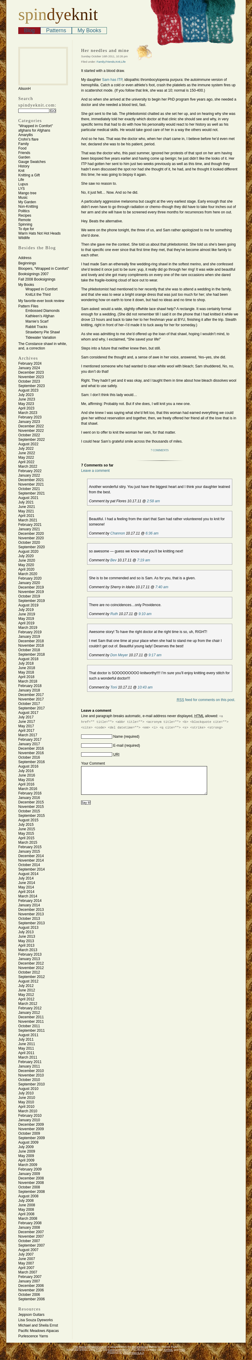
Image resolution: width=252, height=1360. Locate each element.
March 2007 (27, 1272)
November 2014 (31, 860)
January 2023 (29, 422)
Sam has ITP (112, 80)
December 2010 (31, 1071)
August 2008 (28, 1196)
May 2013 (26, 941)
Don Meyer (119, 655)
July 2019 (26, 610)
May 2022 (26, 457)
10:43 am (145, 687)
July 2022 (26, 448)
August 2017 (28, 713)
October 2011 (29, 1026)
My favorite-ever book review (41, 301)
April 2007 (26, 1268)
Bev (113, 560)
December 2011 (31, 1017)
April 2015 (26, 838)
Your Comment (93, 763)
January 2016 (29, 798)
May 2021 (26, 511)
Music (23, 197)
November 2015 (31, 807)
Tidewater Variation (40, 337)
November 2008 (31, 1183)
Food (22, 148)
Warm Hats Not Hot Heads (39, 233)
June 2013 (26, 936)
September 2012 (31, 977)
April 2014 (26, 892)
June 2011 (26, 1044)
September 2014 (31, 869)
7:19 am (143, 560)
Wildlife (24, 238)
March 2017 (27, 735)
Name (118, 736)
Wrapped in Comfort (41, 289)
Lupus (23, 184)
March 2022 (27, 466)
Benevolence (140, 1346)
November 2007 (31, 1236)
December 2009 (31, 1124)
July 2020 (26, 556)
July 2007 (26, 1254)
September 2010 (31, 1084)
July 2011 (26, 1039)
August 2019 (28, 605)
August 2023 (28, 390)
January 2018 (29, 690)
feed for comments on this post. (206, 700)
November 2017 (31, 699)
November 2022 (31, 431)
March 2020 (27, 574)
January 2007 (29, 1281)
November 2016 (31, 753)
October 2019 (29, 596)
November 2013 (31, 914)
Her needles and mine (105, 50)
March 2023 (27, 413)
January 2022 (29, 475)
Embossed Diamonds (42, 311)
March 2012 (27, 1004)
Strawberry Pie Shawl (42, 332)
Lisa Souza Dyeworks (35, 1320)
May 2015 (26, 833)
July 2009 (26, 1147)
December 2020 (31, 534)
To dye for (26, 229)
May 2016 (26, 780)
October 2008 (29, 1187)
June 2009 (26, 1151)
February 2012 (30, 1008)
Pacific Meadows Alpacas (38, 1331)
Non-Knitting (28, 206)
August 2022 (28, 444)
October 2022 (29, 435)
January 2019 (29, 636)
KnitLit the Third (38, 294)
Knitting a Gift (29, 175)
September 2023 (31, 386)
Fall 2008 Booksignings (36, 279)
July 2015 (26, 825)
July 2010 (26, 1093)
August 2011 (28, 1035)
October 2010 (29, 1080)
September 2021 (31, 493)
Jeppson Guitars (31, 1315)
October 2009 (29, 1133)
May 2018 (26, 672)
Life (21, 180)
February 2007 (30, 1277)
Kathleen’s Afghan (39, 316)
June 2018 (26, 668)
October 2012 (29, 972)
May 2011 (26, 1048)
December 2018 (31, 641)
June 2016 (26, 775)
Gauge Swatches (31, 162)
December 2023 (31, 372)
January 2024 (29, 368)
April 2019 (26, 623)
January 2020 (29, 583)
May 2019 (26, 619)
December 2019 (31, 587)
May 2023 (26, 404)
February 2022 (30, 471)
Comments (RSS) (119, 1349)
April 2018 (26, 677)
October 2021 (29, 489)
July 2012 (26, 986)
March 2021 (27, 520)
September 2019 (31, 601)
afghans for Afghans (34, 130)
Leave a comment (95, 471)
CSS (182, 1349)
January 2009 (29, 1174)
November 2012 (31, 968)
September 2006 (31, 1299)
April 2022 (26, 462)
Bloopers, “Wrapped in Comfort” (43, 269)
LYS (21, 189)
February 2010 (30, 1115)
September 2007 (31, 1245)
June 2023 (26, 399)
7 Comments (160, 450)
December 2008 (31, 1178)
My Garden (27, 202)
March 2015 (27, 842)
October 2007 (29, 1241)
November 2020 (31, 538)
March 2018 (27, 681)
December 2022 (31, 426)
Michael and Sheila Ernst (38, 1325)
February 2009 (30, 1169)
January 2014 (29, 905)
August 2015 (28, 820)
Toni (113, 687)
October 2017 (29, 704)
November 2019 (31, 592)
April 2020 (26, 569)
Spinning (25, 224)
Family (23, 144)
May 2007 (26, 1263)
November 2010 (31, 1075)
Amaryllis (25, 135)
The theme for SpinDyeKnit (90, 1346)
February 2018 (30, 686)
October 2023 (29, 381)
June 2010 (26, 1098)
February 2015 (30, 847)
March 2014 (27, 896)
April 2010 (26, 1107)
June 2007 (26, 1259)
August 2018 (28, 659)
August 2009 (28, 1142)
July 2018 (26, 663)
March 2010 (27, 1111)
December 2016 (31, 748)
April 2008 (26, 1214)
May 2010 (26, 1102)
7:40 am (161, 587)
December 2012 (31, 963)
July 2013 (26, 932)
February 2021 (30, 525)
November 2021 (31, 484)
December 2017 (31, 695)
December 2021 (31, 480)
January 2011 (29, 1066)
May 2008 (26, 1209)
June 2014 (26, 883)
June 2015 (26, 829)
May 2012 (26, 995)
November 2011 (31, 1021)
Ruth (114, 614)
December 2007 (31, 1232)
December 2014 (31, 856)
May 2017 (26, 726)
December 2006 (31, 1286)
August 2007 (28, 1250)
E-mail (118, 745)
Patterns (56, 30)
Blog (29, 30)
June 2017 (26, 722)
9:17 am (154, 655)
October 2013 (29, 919)
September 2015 (31, 816)
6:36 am (151, 533)
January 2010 (29, 1120)
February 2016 (30, 793)
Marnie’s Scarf (36, 321)
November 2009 (31, 1129)
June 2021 (26, 507)
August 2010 (28, 1089)
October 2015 (29, 811)
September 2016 (31, 762)
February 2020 (30, 578)
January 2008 (29, 1227)
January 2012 (29, 1013)
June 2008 (26, 1205)
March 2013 (27, 950)
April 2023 (26, 408)
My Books (89, 30)
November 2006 (31, 1290)
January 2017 (29, 744)
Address (24, 258)
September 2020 (31, 547)
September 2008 (31, 1192)
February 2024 (30, 363)
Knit (21, 171)
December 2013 (31, 910)
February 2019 (30, 632)
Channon (117, 533)
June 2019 (26, 614)
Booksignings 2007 (33, 274)
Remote (24, 220)
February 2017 (30, 739)
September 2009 (31, 1138)
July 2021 (26, 502)
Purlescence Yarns (33, 1336)
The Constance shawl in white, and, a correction (42, 346)
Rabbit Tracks (36, 327)
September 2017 (31, 708)
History (23, 166)
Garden (24, 157)
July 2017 (26, 717)
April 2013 (26, 945)
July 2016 (26, 771)
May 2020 (26, 565)
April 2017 (26, 730)
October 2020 (29, 542)
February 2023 (30, 417)
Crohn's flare (28, 139)
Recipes (24, 215)
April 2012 (26, 999)
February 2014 (30, 901)
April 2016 (26, 784)
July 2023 (26, 395)
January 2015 (29, 851)
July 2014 (26, 878)
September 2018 (31, 654)
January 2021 (29, 529)
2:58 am (153, 501)
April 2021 (26, 516)
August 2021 (28, 498)
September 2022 (31, 440)
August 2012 (28, 981)
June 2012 (26, 990)
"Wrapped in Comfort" (35, 126)
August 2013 (28, 927)
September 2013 (31, 923)
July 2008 (26, 1201)
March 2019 (27, 628)
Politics (24, 211)
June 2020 (26, 560)
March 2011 (27, 1057)
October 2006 (29, 1295)
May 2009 (26, 1156)
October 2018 (29, 650)
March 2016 (27, 789)
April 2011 (26, 1053)
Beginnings (27, 263)
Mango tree (27, 193)
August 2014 (28, 874)
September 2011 (31, 1030)
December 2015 (31, 802)
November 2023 (31, 377)
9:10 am (145, 614)
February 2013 (30, 954)
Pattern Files (28, 306)
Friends (24, 153)
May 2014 (26, 887)
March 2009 (27, 1165)
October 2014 (29, 865)
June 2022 (26, 453)
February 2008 (30, 1223)
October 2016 (29, 757)
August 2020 (28, 551)
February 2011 (30, 1062)
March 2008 (27, 1218)
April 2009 (26, 1160)
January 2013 (29, 959)
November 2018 (31, 645)
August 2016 (28, 766)
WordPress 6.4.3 (133, 1352)
